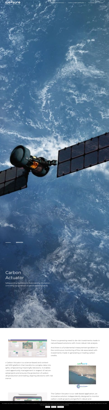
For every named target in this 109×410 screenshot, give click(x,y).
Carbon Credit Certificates (76, 2)
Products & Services (58, 2)
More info (60, 406)
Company (91, 2)
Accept (48, 406)
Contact (101, 2)
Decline (54, 406)
